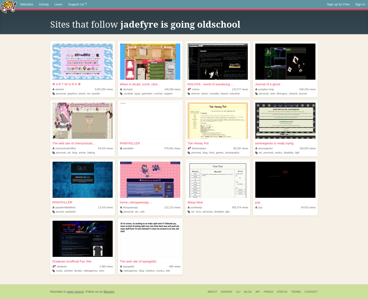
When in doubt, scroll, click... (140, 84)
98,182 (240, 148)
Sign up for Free (338, 4)
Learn (58, 4)
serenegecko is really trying (274, 143)
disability (288, 152)
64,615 (105, 148)
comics (160, 270)
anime (82, 152)
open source (75, 291)
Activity (44, 4)
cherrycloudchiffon (64, 148)
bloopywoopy (129, 207)
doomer (195, 93)
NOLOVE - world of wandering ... (211, 84)
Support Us (77, 4)
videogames (90, 270)
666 (174, 266)
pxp (257, 202)
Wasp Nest (195, 202)
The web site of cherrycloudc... (73, 143)
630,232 (307, 89)
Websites (26, 4)
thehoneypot (197, 148)
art (88, 93)
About (212, 291)
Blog (248, 291)
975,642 (172, 148)
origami (168, 93)
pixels (82, 93)
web (272, 93)
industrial (235, 93)
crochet (158, 93)
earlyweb (70, 211)
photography (232, 152)
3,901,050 (104, 89)
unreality (214, 93)
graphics (72, 93)
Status (282, 291)
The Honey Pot (198, 143)
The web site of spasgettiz (138, 261)
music (59, 270)
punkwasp (195, 207)
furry (198, 211)
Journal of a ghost (267, 84)
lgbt (297, 152)
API (258, 291)
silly (168, 270)
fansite (78, 270)
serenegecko (264, 148)
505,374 (240, 207)
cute (142, 211)
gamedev (147, 93)
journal (303, 93)
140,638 (172, 89)
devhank (126, 89)
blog (74, 152)
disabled (219, 211)
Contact (311, 291)
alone (205, 93)
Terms (296, 291)
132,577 (240, 89)
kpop (137, 93)
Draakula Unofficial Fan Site (72, 261)
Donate (226, 291)
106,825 (307, 148)
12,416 (105, 207)
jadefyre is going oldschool (180, 24)
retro (101, 270)
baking (91, 152)
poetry (278, 152)
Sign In (360, 4)
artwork (58, 89)
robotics (150, 270)
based (224, 93)
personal (61, 93)
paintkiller (127, 148)
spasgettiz (127, 266)
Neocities (56, 291)
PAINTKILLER (130, 143)
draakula (60, 266)
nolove (193, 89)
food (211, 152)
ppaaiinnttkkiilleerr (64, 207)
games (219, 152)
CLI (238, 291)
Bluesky (109, 291)
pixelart (96, 93)
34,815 (308, 207)
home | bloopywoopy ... (136, 202)
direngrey (282, 93)
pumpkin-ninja (264, 89)
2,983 (106, 266)
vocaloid (128, 93)
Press (268, 291)
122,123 (172, 207)
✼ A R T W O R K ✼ (66, 84)
